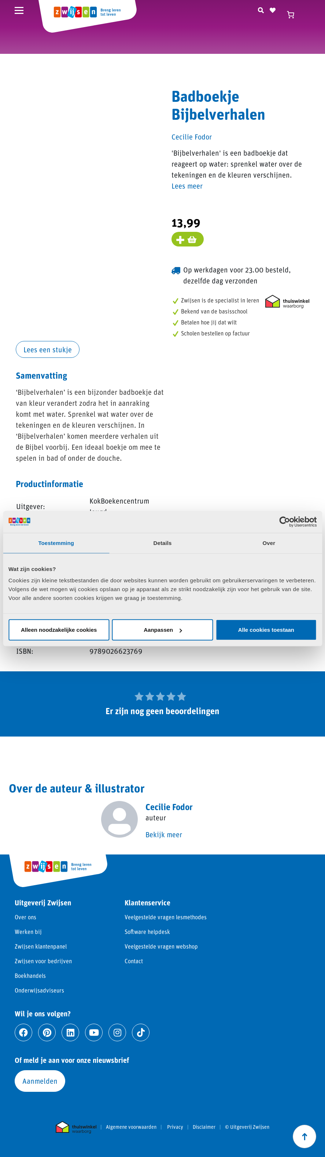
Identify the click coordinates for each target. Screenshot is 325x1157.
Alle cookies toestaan (266, 630)
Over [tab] (269, 542)
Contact (134, 961)
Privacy (175, 1127)
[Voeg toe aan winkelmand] (187, 239)
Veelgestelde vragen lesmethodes (166, 917)
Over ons (25, 917)
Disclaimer (204, 1127)
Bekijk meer (163, 834)
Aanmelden (40, 1081)
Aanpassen (163, 630)
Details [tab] (163, 542)
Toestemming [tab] (56, 542)
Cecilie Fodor (191, 136)
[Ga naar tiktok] (140, 1032)
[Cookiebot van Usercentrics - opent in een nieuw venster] (284, 521)
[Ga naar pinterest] (47, 1032)
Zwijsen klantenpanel (41, 946)
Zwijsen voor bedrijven (43, 961)
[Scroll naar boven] (304, 1136)
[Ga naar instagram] (117, 1032)
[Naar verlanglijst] (273, 9)
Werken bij (28, 931)
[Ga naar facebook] (23, 1032)
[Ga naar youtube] (94, 1032)
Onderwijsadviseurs (39, 990)
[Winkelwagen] (293, 15)
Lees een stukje (47, 349)
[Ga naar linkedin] (70, 1032)
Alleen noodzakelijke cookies (59, 630)
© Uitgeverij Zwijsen (247, 1127)
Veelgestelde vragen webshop (161, 946)
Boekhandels (30, 975)
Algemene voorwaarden (131, 1127)
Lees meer (187, 185)
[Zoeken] (261, 9)
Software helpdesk (147, 931)
